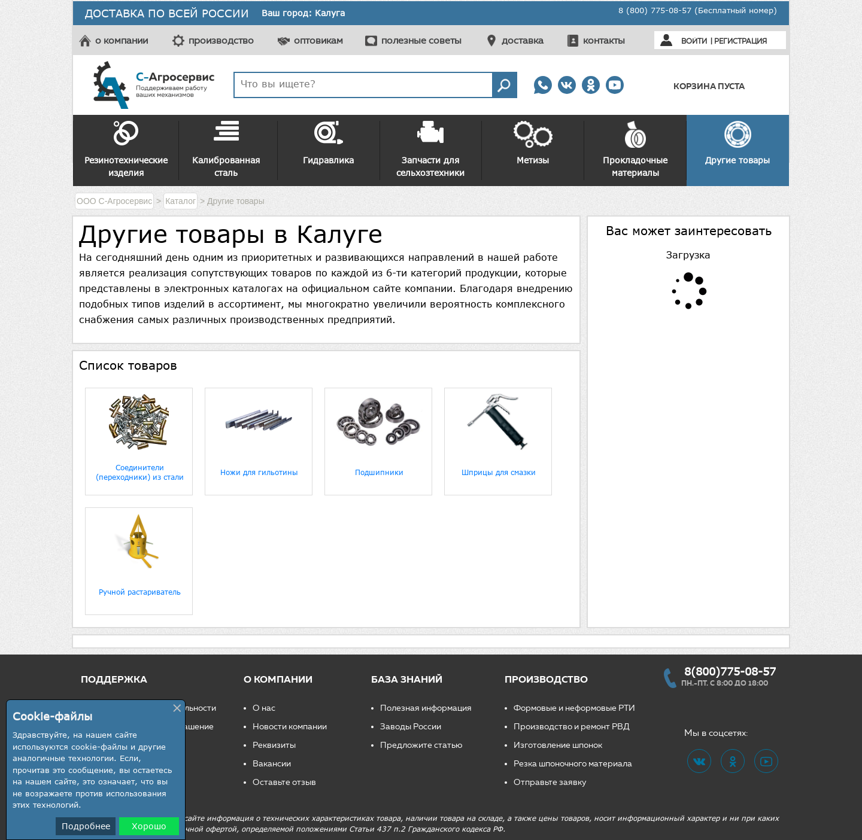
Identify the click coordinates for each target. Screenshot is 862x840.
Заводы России (410, 727)
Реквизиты (274, 745)
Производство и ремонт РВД (572, 727)
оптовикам (318, 40)
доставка (523, 40)
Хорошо (149, 826)
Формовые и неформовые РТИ (574, 708)
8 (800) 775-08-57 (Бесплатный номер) (697, 10)
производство (221, 40)
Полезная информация (426, 708)
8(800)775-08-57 (730, 671)
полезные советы (421, 40)
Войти (694, 40)
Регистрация (740, 40)
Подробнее (86, 826)
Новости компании (290, 727)
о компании (121, 40)
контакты (604, 40)
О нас (264, 708)
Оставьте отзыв (284, 782)
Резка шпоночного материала (573, 764)
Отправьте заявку (550, 782)
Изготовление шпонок (558, 745)
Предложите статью (421, 745)
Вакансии (272, 764)
